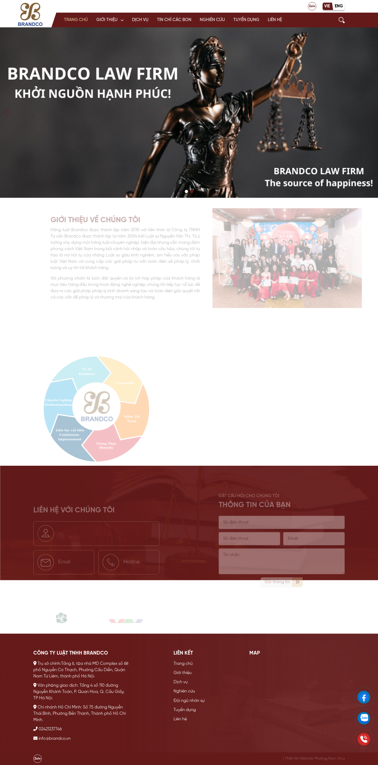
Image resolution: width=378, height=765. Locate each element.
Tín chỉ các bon (174, 20)
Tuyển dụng (246, 20)
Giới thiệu (107, 20)
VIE (327, 6)
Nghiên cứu (212, 20)
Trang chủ (76, 20)
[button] (110, 20)
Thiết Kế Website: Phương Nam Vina (315, 758)
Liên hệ (275, 20)
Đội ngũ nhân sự (189, 700)
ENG (339, 6)
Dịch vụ (140, 20)
